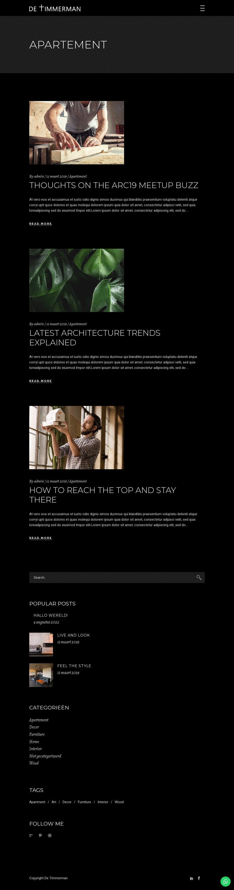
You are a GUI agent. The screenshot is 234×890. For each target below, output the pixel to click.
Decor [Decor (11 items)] (67, 802)
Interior (35, 749)
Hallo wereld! (51, 615)
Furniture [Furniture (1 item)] (84, 802)
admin (39, 176)
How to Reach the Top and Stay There (102, 495)
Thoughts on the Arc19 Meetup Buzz (113, 185)
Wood (34, 763)
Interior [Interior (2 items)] (103, 802)
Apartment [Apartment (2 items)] (37, 802)
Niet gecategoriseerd (45, 756)
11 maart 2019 (56, 176)
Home (34, 742)
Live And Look (73, 635)
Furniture (37, 734)
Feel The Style (74, 666)
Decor (34, 727)
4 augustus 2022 (46, 622)
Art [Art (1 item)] (54, 802)
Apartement (78, 176)
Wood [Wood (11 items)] (119, 802)
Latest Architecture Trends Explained (94, 337)
